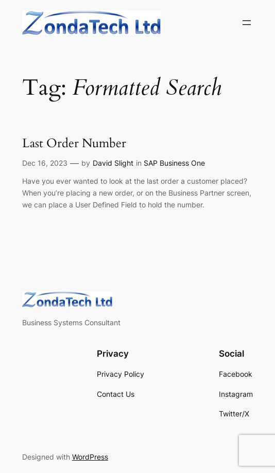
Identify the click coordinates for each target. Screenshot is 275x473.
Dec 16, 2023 (44, 163)
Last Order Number (74, 143)
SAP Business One (174, 163)
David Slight (113, 163)
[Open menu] (246, 22)
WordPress (90, 456)
